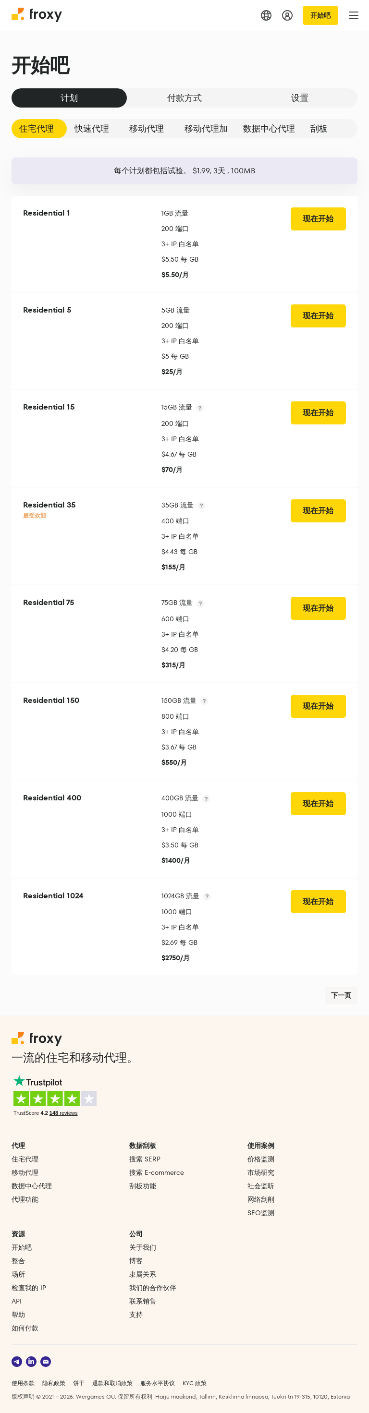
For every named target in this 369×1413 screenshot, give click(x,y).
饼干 (79, 1383)
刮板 (319, 128)
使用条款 (23, 1383)
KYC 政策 (195, 1383)
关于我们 (142, 1247)
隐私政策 (53, 1383)
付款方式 (184, 98)
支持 (136, 1314)
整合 (18, 1261)
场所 (18, 1274)
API (17, 1301)
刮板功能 (142, 1186)
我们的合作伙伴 (152, 1287)
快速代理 (91, 128)
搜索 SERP (144, 1159)
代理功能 (25, 1199)
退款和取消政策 (112, 1383)
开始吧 (320, 15)
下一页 (341, 995)
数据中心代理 (269, 128)
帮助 (18, 1314)
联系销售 (142, 1301)
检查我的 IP (29, 1287)
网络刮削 (260, 1199)
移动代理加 (206, 128)
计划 (69, 98)
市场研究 (260, 1172)
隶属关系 (142, 1274)
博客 (136, 1261)
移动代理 (146, 128)
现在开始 (318, 218)
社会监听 (260, 1186)
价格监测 (260, 1159)
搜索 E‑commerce (156, 1172)
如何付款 (25, 1328)
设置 (299, 98)
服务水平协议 (157, 1383)
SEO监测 (260, 1213)
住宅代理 (36, 128)
